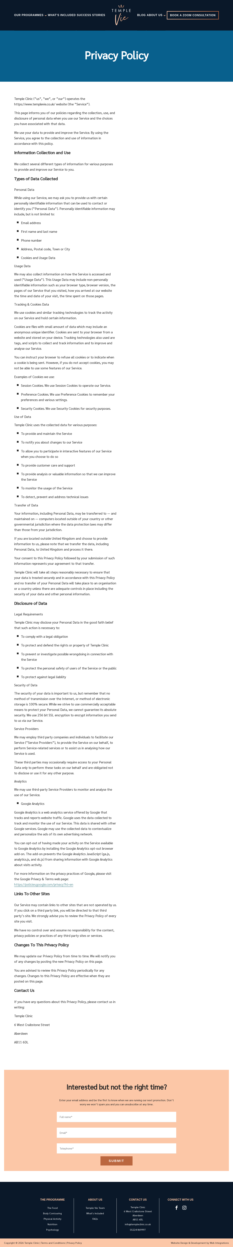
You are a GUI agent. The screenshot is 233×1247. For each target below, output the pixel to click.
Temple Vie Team (95, 1207)
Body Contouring (52, 1213)
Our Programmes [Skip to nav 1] (30, 16)
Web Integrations (219, 1242)
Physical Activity (52, 1218)
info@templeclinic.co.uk (138, 1224)
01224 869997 (138, 1229)
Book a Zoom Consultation (193, 15)
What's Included (62, 15)
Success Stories (91, 15)
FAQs (95, 1218)
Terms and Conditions (53, 1242)
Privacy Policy (74, 1242)
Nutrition (52, 1224)
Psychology (52, 1229)
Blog (141, 15)
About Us (156, 16)
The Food (52, 1207)
